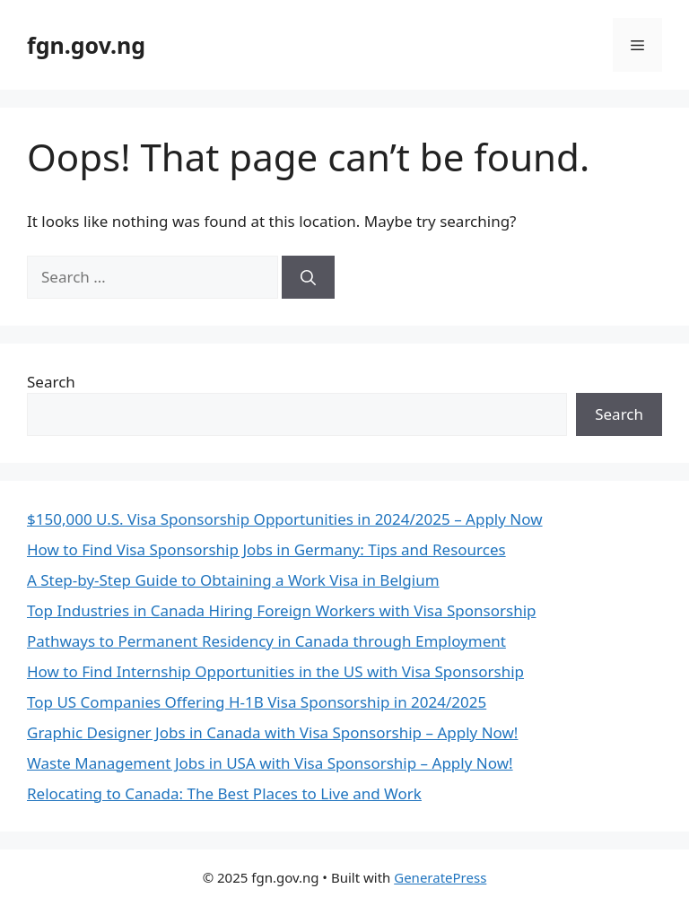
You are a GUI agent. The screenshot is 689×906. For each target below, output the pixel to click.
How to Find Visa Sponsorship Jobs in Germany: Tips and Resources (266, 549)
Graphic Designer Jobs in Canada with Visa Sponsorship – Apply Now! (272, 732)
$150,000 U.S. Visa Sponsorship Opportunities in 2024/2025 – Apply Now (285, 519)
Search (51, 381)
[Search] (308, 277)
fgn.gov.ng (86, 45)
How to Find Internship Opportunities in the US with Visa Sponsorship (275, 671)
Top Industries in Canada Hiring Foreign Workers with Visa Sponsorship (281, 610)
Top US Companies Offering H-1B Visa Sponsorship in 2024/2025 (256, 702)
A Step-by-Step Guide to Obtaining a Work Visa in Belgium (233, 580)
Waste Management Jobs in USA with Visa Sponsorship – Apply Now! (270, 763)
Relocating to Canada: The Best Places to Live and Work (224, 793)
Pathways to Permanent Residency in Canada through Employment (266, 641)
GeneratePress (440, 877)
